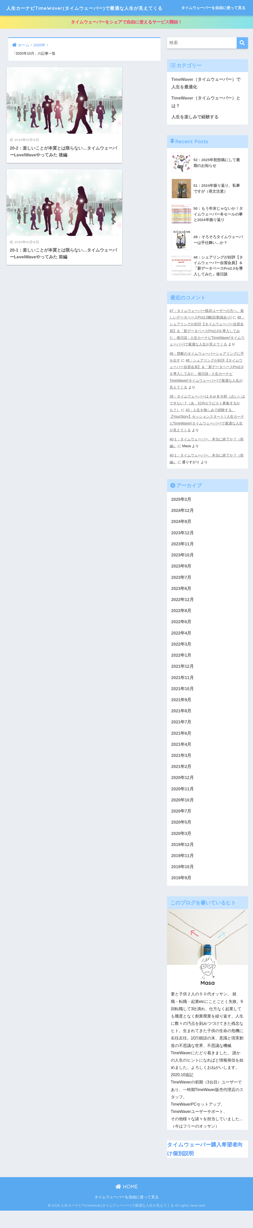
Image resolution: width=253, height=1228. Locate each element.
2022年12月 (182, 614)
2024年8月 (181, 535)
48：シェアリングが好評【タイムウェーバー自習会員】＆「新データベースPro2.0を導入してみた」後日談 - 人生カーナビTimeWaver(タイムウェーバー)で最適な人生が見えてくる (207, 347)
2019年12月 (182, 861)
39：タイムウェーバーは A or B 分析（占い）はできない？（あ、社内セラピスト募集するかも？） (207, 417)
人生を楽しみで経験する (194, 133)
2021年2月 (181, 783)
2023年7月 (181, 591)
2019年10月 (182, 884)
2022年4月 (181, 647)
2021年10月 (182, 704)
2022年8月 (181, 625)
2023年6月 (181, 602)
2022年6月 (181, 636)
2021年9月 (181, 715)
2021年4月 (181, 760)
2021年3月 (181, 771)
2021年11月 (182, 692)
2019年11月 (182, 872)
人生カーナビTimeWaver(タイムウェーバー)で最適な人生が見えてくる (106, 7)
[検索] (242, 58)
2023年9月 (181, 580)
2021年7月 (181, 737)
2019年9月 (181, 895)
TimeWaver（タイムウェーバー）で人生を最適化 (206, 99)
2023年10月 (182, 569)
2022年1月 (181, 670)
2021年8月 (181, 726)
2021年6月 (181, 749)
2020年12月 (182, 794)
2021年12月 (182, 681)
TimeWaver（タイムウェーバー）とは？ (206, 118)
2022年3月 (181, 659)
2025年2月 (181, 512)
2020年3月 (181, 850)
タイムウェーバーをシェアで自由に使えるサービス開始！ (126, 38)
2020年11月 (182, 805)
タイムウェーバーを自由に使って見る (213, 23)
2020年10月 (182, 816)
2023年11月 (182, 557)
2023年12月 (182, 546)
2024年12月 (182, 524)
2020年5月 (181, 839)
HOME (126, 1204)
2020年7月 (181, 828)
